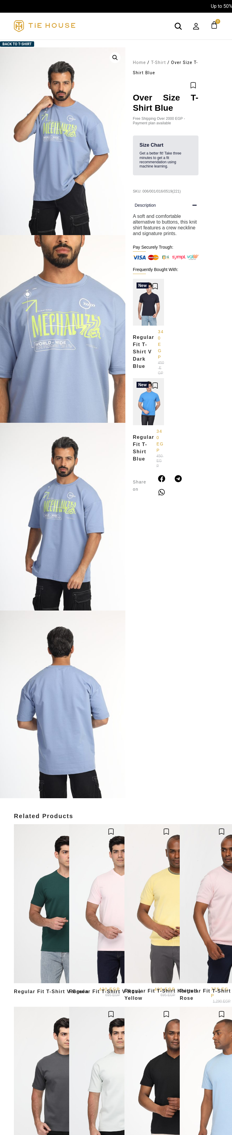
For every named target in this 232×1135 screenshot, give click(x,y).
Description (145, 205)
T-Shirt (158, 62)
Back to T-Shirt (17, 44)
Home (139, 62)
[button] (115, 57)
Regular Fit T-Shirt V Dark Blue (143, 352)
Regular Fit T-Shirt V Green (51, 991)
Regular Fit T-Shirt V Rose (105, 991)
